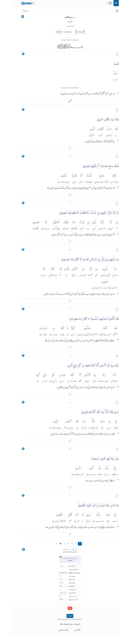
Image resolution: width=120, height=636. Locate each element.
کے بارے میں (54, 630)
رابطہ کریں (67, 630)
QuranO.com (58, 624)
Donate (60, 616)
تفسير (60, 101)
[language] (13, 54)
